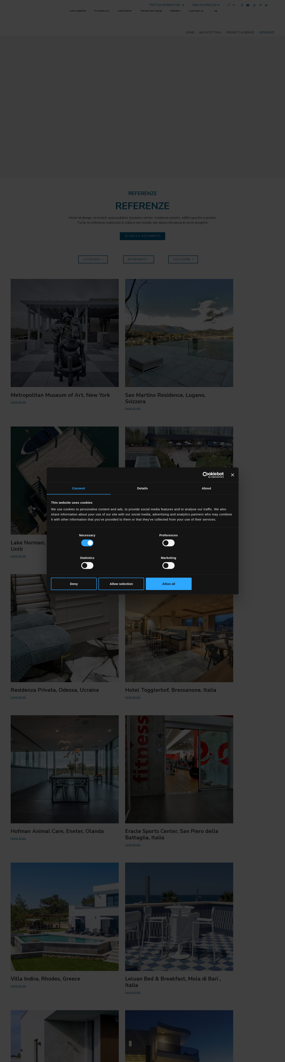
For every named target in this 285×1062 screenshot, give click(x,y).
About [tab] (206, 500)
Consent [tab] (78, 500)
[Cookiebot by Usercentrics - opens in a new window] (204, 486)
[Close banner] (232, 486)
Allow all (203, 572)
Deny (81, 572)
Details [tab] (142, 500)
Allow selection (142, 572)
